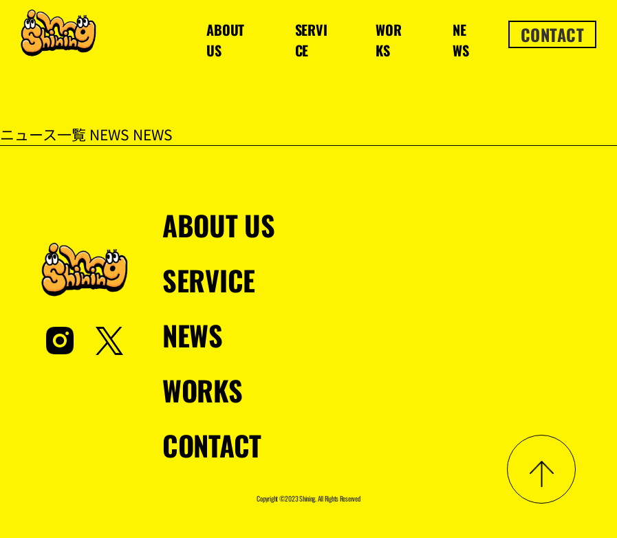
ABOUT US (225, 40)
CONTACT (553, 34)
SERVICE (311, 40)
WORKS (388, 40)
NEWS (460, 40)
